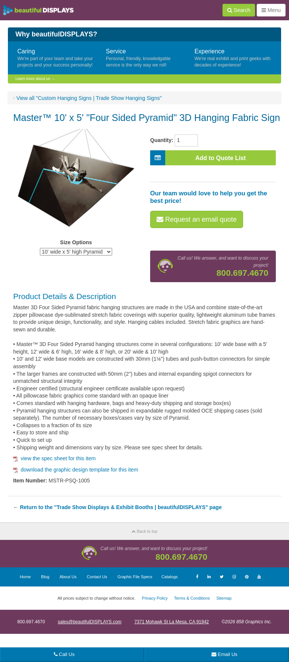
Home (25, 576)
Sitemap (223, 598)
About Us (67, 576)
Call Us (64, 654)
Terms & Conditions (192, 598)
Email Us (224, 654)
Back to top (144, 531)
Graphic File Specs (134, 576)
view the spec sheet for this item (54, 458)
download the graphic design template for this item (75, 470)
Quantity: (161, 140)
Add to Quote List (198, 157)
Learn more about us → (35, 79)
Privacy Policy (154, 598)
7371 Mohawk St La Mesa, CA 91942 (171, 621)
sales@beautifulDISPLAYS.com (89, 621)
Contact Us (97, 576)
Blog (45, 576)
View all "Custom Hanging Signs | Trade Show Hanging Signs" (89, 98)
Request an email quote (197, 219)
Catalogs (169, 576)
